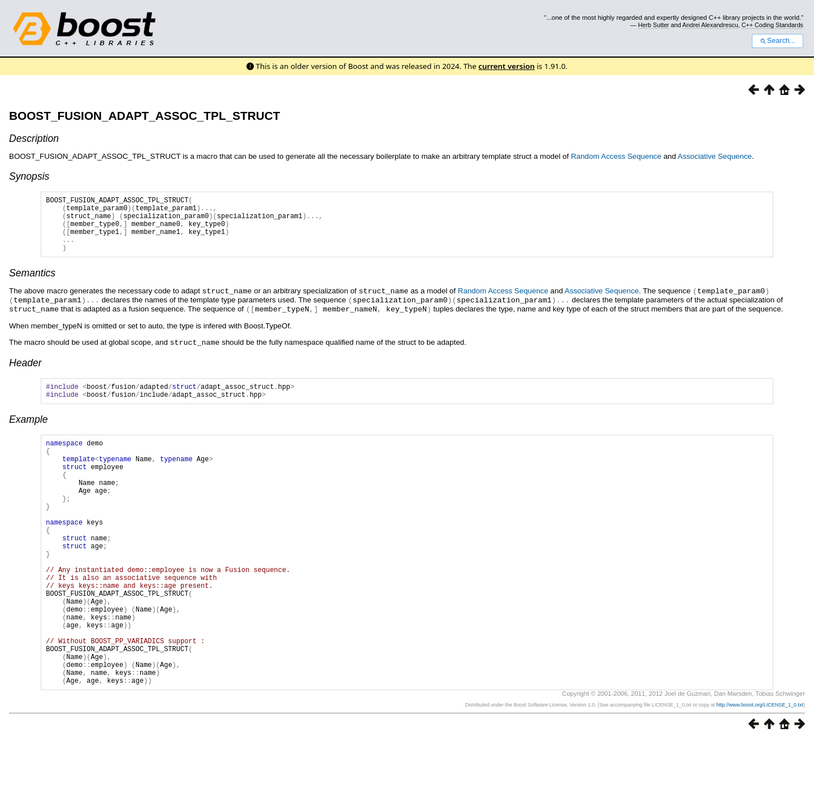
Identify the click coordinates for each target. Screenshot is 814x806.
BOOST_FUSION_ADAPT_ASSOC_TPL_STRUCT (144, 115)
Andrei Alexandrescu (710, 24)
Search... (777, 41)
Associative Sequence (715, 156)
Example (28, 432)
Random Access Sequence (616, 156)
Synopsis (29, 176)
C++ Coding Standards (772, 24)
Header (25, 372)
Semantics (32, 285)
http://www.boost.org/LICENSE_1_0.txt (759, 770)
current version (506, 66)
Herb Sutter (653, 24)
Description (34, 138)
